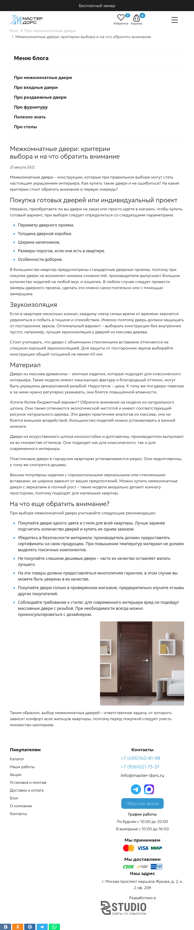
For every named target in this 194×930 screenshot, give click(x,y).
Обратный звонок (142, 803)
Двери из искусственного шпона (41, 436)
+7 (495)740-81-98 (140, 758)
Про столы (25, 127)
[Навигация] (175, 20)
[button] (136, 17)
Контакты (18, 813)
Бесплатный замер (97, 5)
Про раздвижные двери (40, 97)
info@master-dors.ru (142, 775)
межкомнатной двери (56, 512)
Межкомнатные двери (31, 177)
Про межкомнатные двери (43, 77)
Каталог (17, 759)
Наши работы (22, 766)
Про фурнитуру (31, 107)
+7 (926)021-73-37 (140, 767)
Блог (14, 798)
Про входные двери (36, 87)
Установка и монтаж (28, 782)
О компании (21, 805)
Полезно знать (30, 117)
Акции (15, 774)
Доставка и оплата (26, 790)
